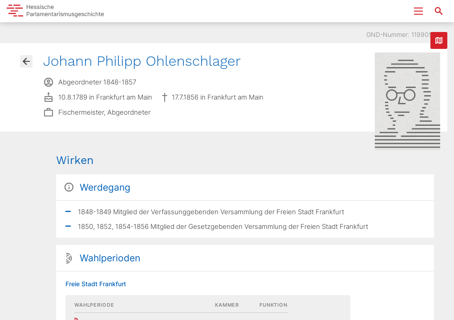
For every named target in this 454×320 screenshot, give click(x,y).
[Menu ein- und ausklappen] (418, 11)
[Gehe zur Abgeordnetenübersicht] (26, 61)
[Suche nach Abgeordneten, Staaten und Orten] (438, 11)
